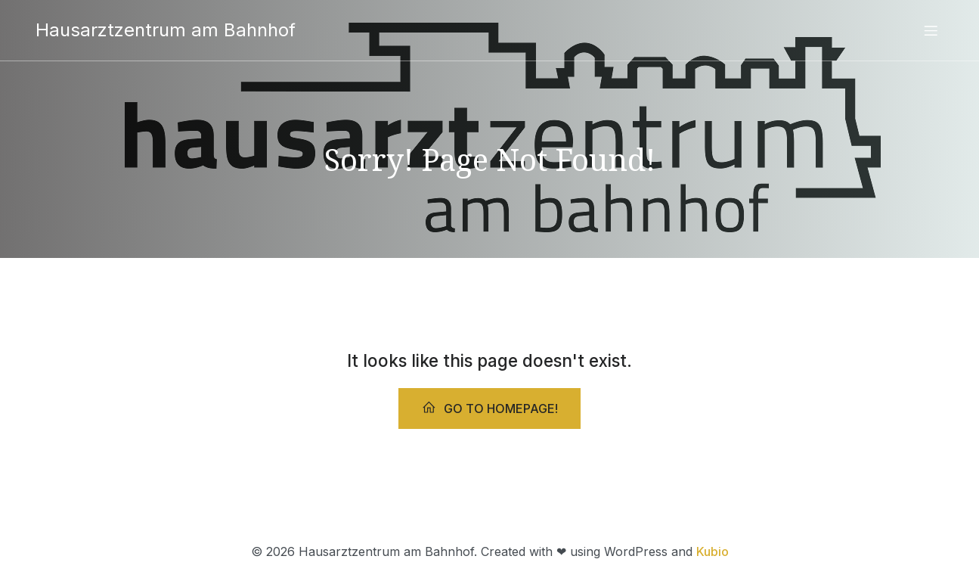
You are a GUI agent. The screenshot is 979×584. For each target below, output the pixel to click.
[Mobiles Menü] (931, 30)
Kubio (712, 551)
